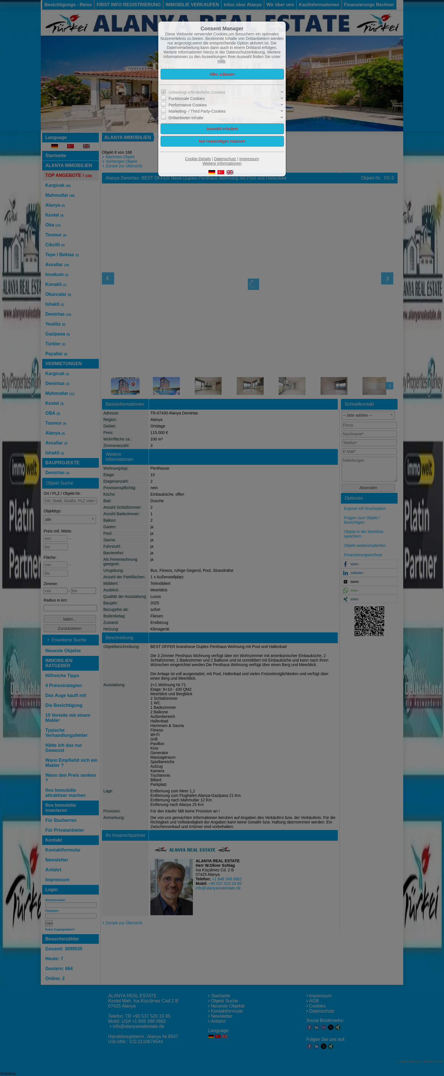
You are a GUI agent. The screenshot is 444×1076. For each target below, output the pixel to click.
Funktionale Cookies (186, 98)
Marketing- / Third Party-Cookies (196, 111)
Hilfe (221, 61)
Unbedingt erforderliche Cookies (196, 92)
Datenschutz (225, 159)
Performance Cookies (187, 105)
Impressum (249, 159)
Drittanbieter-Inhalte (185, 117)
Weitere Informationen (221, 163)
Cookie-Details (198, 159)
